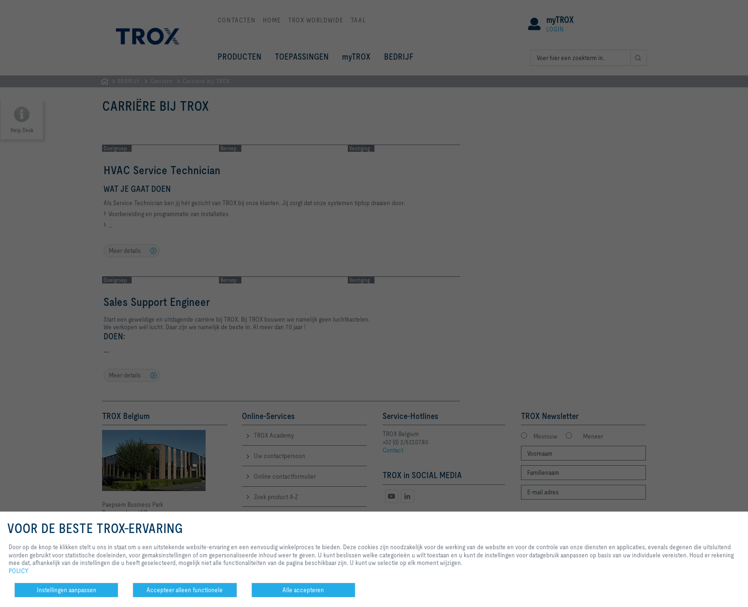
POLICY (19, 571)
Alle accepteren (303, 590)
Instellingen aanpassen (66, 590)
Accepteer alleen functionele (184, 590)
